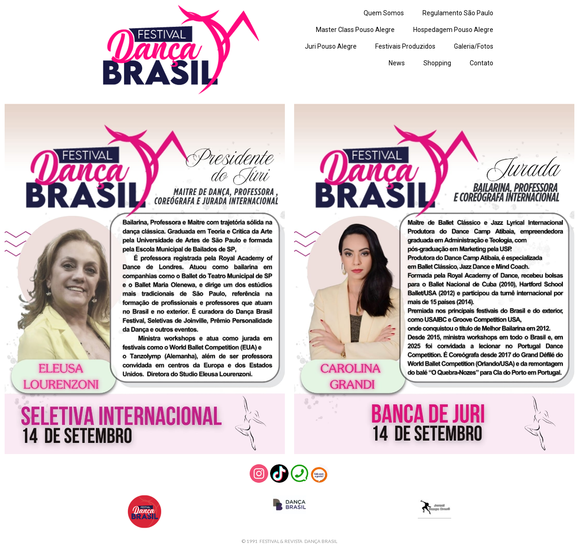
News (397, 63)
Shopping (437, 63)
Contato (481, 63)
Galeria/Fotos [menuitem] (473, 46)
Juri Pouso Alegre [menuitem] (331, 46)
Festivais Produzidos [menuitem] (405, 46)
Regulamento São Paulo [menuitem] (457, 13)
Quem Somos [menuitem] (384, 13)
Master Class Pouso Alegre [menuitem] (355, 29)
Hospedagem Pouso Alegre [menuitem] (453, 29)
